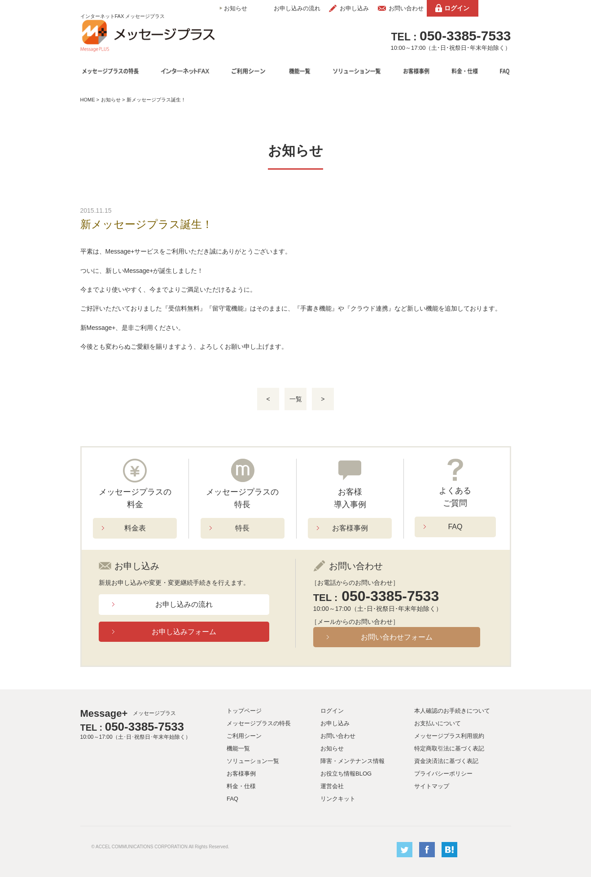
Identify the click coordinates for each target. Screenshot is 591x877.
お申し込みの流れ (297, 8)
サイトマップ (431, 786)
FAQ (455, 527)
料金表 (135, 528)
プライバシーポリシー (443, 773)
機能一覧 (238, 748)
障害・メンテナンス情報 (352, 761)
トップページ (244, 710)
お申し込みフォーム (184, 632)
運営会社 (332, 786)
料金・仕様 (241, 786)
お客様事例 (350, 528)
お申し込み (354, 8)
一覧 (295, 399)
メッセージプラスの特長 (259, 723)
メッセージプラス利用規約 (449, 735)
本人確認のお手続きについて (452, 710)
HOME (87, 99)
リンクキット (337, 798)
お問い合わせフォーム (397, 637)
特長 (242, 528)
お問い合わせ (406, 8)
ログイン (456, 8)
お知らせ (235, 8)
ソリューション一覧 (253, 761)
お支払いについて (437, 723)
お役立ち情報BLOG (346, 773)
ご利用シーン (244, 735)
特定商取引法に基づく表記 (449, 748)
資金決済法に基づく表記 (446, 761)
